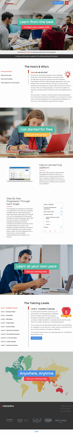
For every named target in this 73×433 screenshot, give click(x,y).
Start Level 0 (58, 3)
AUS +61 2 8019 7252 (66, 408)
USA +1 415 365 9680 (66, 411)
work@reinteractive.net (66, 406)
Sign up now (36, 338)
